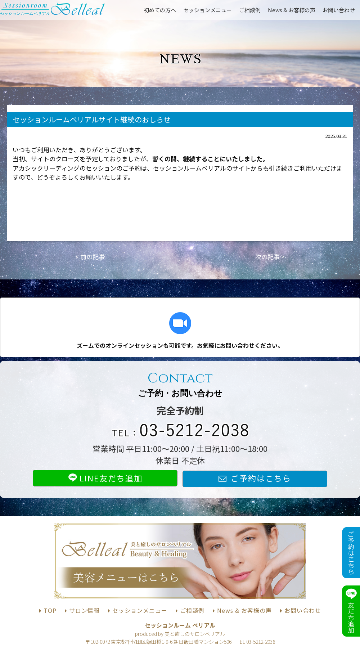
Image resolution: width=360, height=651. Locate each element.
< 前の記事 (90, 256)
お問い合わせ (339, 10)
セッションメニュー (207, 10)
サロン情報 (84, 610)
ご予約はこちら (261, 478)
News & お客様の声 (291, 10)
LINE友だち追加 (105, 478)
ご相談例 (250, 10)
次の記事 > (270, 256)
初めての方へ (160, 10)
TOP (50, 610)
